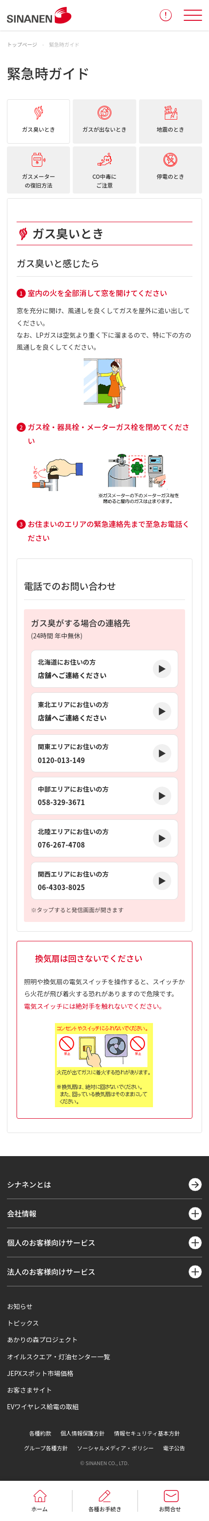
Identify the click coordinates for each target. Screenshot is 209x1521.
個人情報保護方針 (82, 1433)
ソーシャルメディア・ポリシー (115, 1448)
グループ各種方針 (46, 1448)
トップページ (22, 44)
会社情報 (21, 1213)
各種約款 (40, 1433)
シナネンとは (29, 1184)
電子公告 (174, 1448)
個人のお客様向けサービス (51, 1242)
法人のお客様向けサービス (51, 1271)
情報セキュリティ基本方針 (147, 1433)
